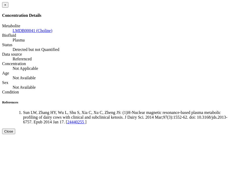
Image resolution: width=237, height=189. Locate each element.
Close (8, 131)
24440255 (76, 122)
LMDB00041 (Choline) (32, 30)
